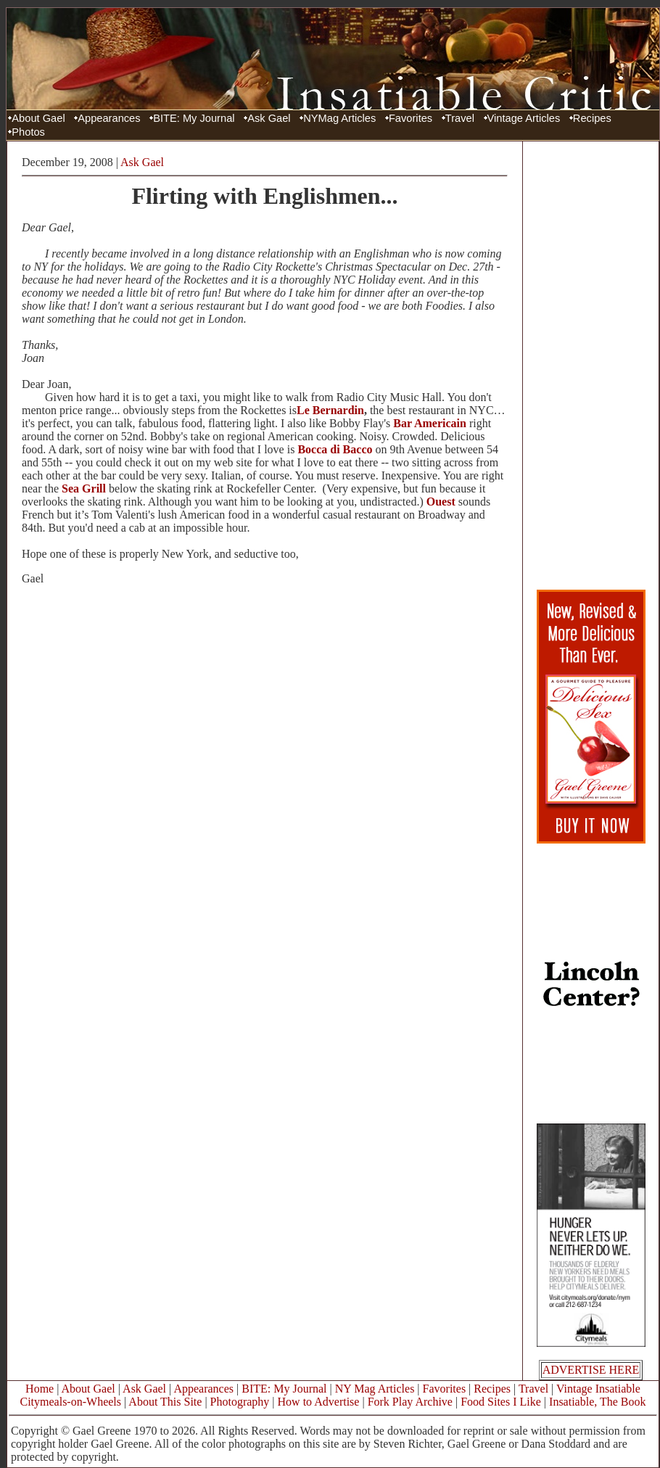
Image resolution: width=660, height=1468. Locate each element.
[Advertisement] (591, 364)
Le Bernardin (330, 410)
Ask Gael (268, 118)
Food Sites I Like (501, 1401)
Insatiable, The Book (597, 1401)
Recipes (592, 118)
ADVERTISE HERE (591, 1370)
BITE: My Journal (193, 118)
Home (39, 1388)
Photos (28, 132)
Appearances (109, 118)
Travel (459, 118)
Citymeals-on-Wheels (70, 1401)
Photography (240, 1401)
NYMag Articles (339, 118)
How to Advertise (319, 1401)
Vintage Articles (524, 118)
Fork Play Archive (410, 1401)
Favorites (410, 118)
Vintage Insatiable (598, 1388)
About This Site (165, 1401)
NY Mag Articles (375, 1388)
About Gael (38, 118)
